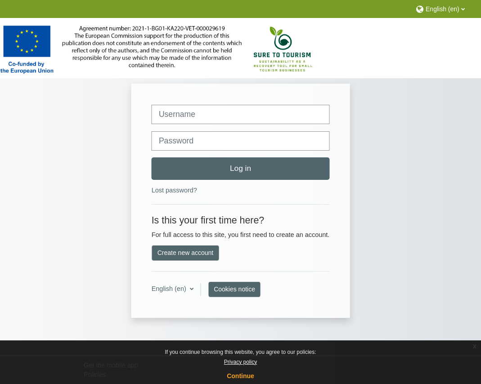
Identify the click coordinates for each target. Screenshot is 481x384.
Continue (240, 376)
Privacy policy (240, 362)
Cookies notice (234, 289)
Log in (240, 168)
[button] (444, 9)
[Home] (157, 49)
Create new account (185, 252)
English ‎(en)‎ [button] (170, 288)
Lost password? (174, 190)
